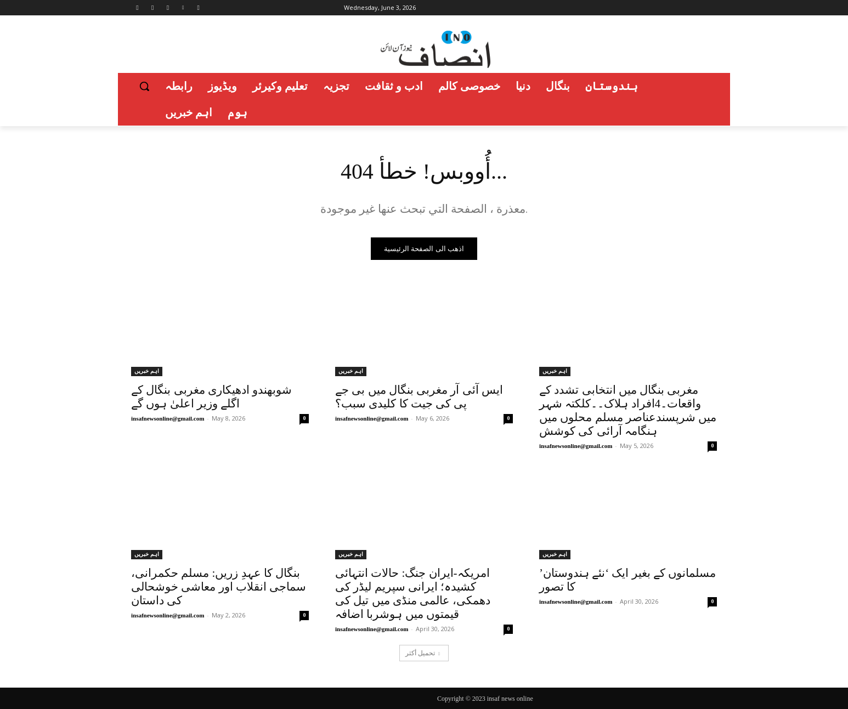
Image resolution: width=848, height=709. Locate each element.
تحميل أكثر (422, 653)
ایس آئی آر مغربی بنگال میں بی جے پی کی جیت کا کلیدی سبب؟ (419, 396)
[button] (144, 86)
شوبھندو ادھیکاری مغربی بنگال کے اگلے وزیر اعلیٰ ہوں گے (211, 396)
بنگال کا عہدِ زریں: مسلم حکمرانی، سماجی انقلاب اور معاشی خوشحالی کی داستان (218, 586)
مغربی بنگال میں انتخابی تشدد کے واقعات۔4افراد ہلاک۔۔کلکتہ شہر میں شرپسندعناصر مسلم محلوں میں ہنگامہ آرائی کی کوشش (627, 410)
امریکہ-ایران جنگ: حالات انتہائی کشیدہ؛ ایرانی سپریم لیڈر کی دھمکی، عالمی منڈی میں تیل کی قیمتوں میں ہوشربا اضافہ (412, 593)
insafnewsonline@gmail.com (167, 418)
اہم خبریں (146, 371)
